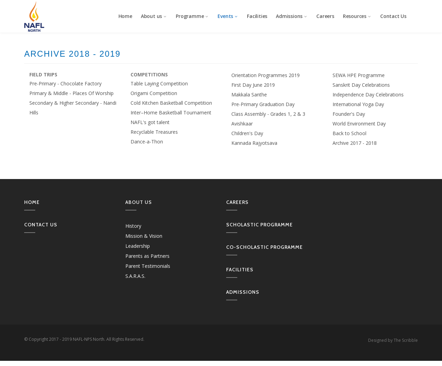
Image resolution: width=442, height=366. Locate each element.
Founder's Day (349, 114)
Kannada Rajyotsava (254, 143)
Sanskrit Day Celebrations (361, 85)
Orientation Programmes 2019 (265, 75)
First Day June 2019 (253, 85)
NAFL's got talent (150, 122)
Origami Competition (154, 93)
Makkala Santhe (249, 94)
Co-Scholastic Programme (264, 247)
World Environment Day (359, 123)
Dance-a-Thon (147, 141)
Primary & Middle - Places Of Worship (71, 93)
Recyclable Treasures (154, 132)
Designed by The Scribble (393, 340)
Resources (357, 16)
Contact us (40, 225)
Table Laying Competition (159, 83)
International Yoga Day (358, 104)
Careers (325, 16)
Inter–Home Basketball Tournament (171, 112)
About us (154, 16)
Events (228, 16)
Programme (192, 16)
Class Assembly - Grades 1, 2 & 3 (268, 114)
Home (125, 16)
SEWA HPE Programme (359, 75)
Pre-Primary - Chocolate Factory (65, 83)
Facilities (257, 16)
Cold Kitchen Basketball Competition (171, 103)
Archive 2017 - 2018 (355, 143)
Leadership (137, 246)
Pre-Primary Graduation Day (263, 104)
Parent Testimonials (147, 266)
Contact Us (393, 16)
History (133, 226)
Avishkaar (242, 123)
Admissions (292, 16)
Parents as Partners (147, 256)
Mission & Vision (143, 236)
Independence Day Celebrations (368, 94)
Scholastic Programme (259, 225)
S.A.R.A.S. (135, 276)
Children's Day (247, 133)
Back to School (349, 133)
